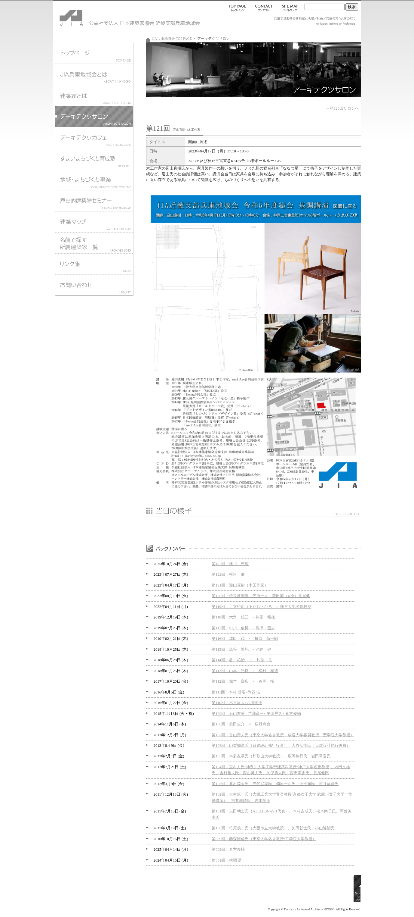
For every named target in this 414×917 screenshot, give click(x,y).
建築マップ (93, 221)
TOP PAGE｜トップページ (238, 8)
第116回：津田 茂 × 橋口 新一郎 (245, 639)
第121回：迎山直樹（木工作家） (240, 585)
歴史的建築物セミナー (93, 200)
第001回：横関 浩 (227, 860)
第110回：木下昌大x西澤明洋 (237, 703)
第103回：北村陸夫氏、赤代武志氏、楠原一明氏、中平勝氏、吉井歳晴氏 (275, 784)
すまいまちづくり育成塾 (93, 158)
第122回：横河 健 (228, 574)
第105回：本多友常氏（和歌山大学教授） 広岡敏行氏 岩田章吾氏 (271, 756)
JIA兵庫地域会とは (93, 74)
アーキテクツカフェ (93, 137)
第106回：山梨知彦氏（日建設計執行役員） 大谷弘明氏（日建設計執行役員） (281, 745)
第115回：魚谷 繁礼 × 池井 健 (241, 649)
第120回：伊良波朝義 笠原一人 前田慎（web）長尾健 (261, 596)
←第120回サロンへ (342, 108)
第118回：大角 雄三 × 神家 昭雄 (243, 617)
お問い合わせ (93, 286)
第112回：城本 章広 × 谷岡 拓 (243, 681)
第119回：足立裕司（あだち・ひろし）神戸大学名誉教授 (261, 607)
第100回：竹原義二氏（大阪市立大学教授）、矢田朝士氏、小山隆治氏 (273, 828)
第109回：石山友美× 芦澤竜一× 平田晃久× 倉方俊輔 (256, 714)
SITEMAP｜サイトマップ (289, 8)
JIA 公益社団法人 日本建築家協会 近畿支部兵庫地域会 (89, 15)
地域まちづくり (93, 179)
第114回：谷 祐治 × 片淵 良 (242, 660)
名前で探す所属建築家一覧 (93, 242)
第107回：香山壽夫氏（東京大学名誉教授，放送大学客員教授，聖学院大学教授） (283, 735)
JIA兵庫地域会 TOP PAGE (172, 38)
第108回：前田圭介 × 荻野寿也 (241, 724)
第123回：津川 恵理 (230, 564)
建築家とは (93, 95)
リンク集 (93, 263)
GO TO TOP (357, 888)
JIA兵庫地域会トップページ (93, 53)
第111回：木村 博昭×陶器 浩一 (238, 692)
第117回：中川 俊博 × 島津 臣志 (243, 628)
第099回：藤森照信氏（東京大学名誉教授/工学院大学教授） (264, 839)
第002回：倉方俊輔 (228, 849)
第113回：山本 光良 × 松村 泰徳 (245, 671)
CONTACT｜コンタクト (264, 8)
